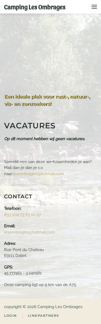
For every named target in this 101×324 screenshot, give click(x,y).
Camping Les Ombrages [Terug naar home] (34, 6)
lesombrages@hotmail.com (38, 173)
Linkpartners (43, 316)
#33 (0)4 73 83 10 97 (22, 214)
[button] (94, 6)
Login (10, 316)
